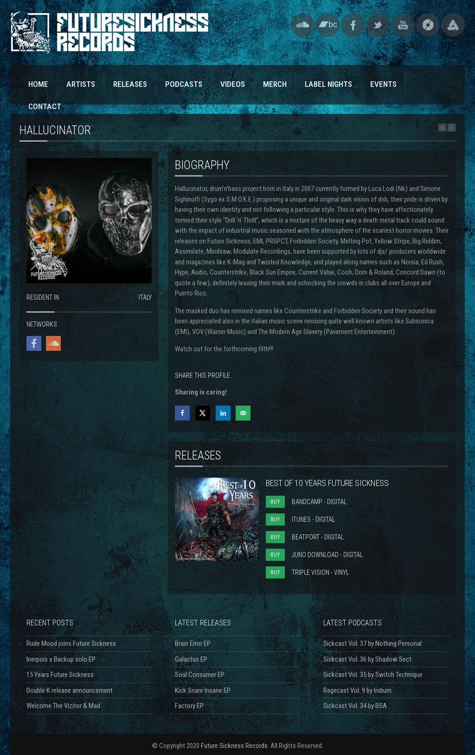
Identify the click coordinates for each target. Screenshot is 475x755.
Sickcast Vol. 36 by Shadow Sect (367, 659)
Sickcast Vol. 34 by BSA (355, 706)
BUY (275, 502)
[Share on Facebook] (182, 413)
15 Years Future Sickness (60, 674)
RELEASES (130, 84)
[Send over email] (243, 413)
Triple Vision (453, 25)
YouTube (403, 25)
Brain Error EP (193, 643)
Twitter (378, 25)
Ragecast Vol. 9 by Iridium (357, 690)
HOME (38, 84)
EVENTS (383, 84)
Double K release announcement (69, 690)
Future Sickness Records (234, 746)
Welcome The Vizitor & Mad (63, 706)
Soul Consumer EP (200, 674)
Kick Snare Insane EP (203, 690)
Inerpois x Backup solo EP (61, 659)
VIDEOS (232, 84)
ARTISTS (80, 84)
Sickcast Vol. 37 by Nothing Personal (372, 643)
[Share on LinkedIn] (223, 413)
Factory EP (189, 706)
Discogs (428, 25)
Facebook (353, 25)
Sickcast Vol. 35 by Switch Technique (373, 674)
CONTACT (44, 106)
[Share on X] (202, 413)
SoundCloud (303, 25)
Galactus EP (191, 659)
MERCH (275, 84)
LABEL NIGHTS (328, 84)
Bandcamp (328, 25)
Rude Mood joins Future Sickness (71, 643)
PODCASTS (183, 84)
